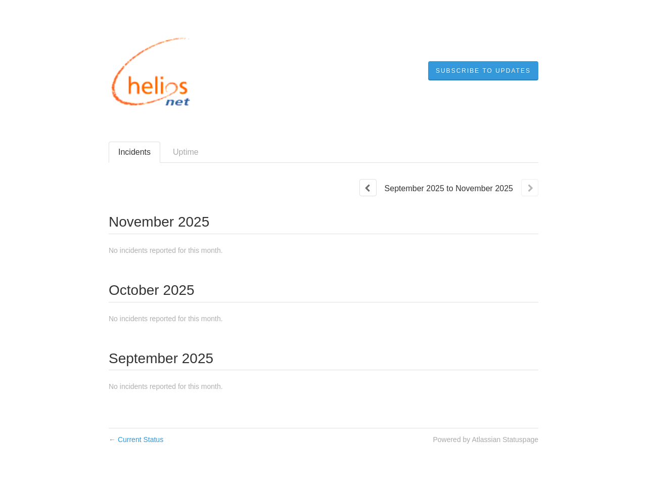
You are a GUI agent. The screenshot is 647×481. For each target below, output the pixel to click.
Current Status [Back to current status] (136, 439)
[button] (483, 70)
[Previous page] (368, 187)
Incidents (134, 152)
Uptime (186, 152)
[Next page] (529, 187)
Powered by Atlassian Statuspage (485, 439)
